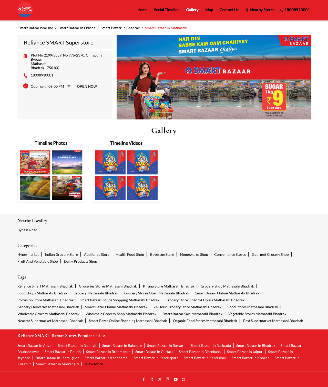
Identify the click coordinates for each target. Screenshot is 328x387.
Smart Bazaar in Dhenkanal (200, 351)
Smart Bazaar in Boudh (63, 351)
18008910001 (42, 75)
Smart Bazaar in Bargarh (166, 345)
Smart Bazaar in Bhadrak (255, 345)
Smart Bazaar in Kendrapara (156, 358)
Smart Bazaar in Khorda (250, 358)
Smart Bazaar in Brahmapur (108, 351)
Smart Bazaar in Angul (35, 345)
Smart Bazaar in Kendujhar (205, 358)
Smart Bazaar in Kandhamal (106, 358)
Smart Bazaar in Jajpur (245, 351)
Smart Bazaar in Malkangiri (57, 364)
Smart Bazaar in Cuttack (154, 351)
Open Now (87, 86)
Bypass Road (27, 230)
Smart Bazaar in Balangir (77, 345)
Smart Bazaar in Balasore (122, 345)
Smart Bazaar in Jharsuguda (57, 358)
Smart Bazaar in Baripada (211, 345)
